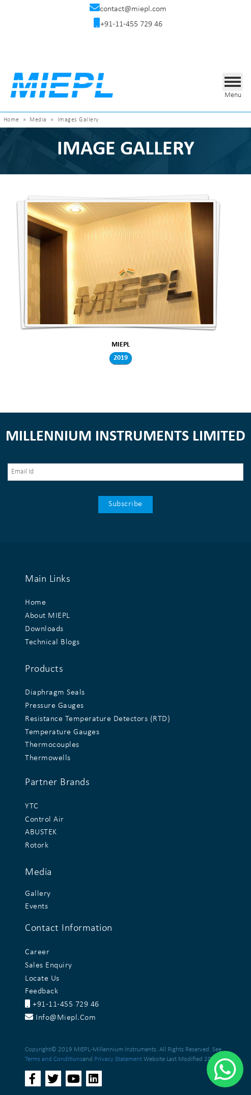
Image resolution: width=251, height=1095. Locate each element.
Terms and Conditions (53, 1059)
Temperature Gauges (62, 732)
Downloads (44, 629)
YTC (32, 806)
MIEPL (120, 345)
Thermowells (48, 758)
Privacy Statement (118, 1059)
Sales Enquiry (48, 965)
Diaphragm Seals (55, 693)
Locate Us (42, 979)
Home (11, 120)
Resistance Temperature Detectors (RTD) (97, 719)
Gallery (38, 894)
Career (37, 952)
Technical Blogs (52, 642)
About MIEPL (47, 616)
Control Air (44, 820)
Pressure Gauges (54, 706)
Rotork (36, 845)
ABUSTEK (41, 832)
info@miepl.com (60, 1018)
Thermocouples (52, 745)
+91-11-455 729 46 (62, 1004)
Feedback (41, 991)
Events (36, 906)
